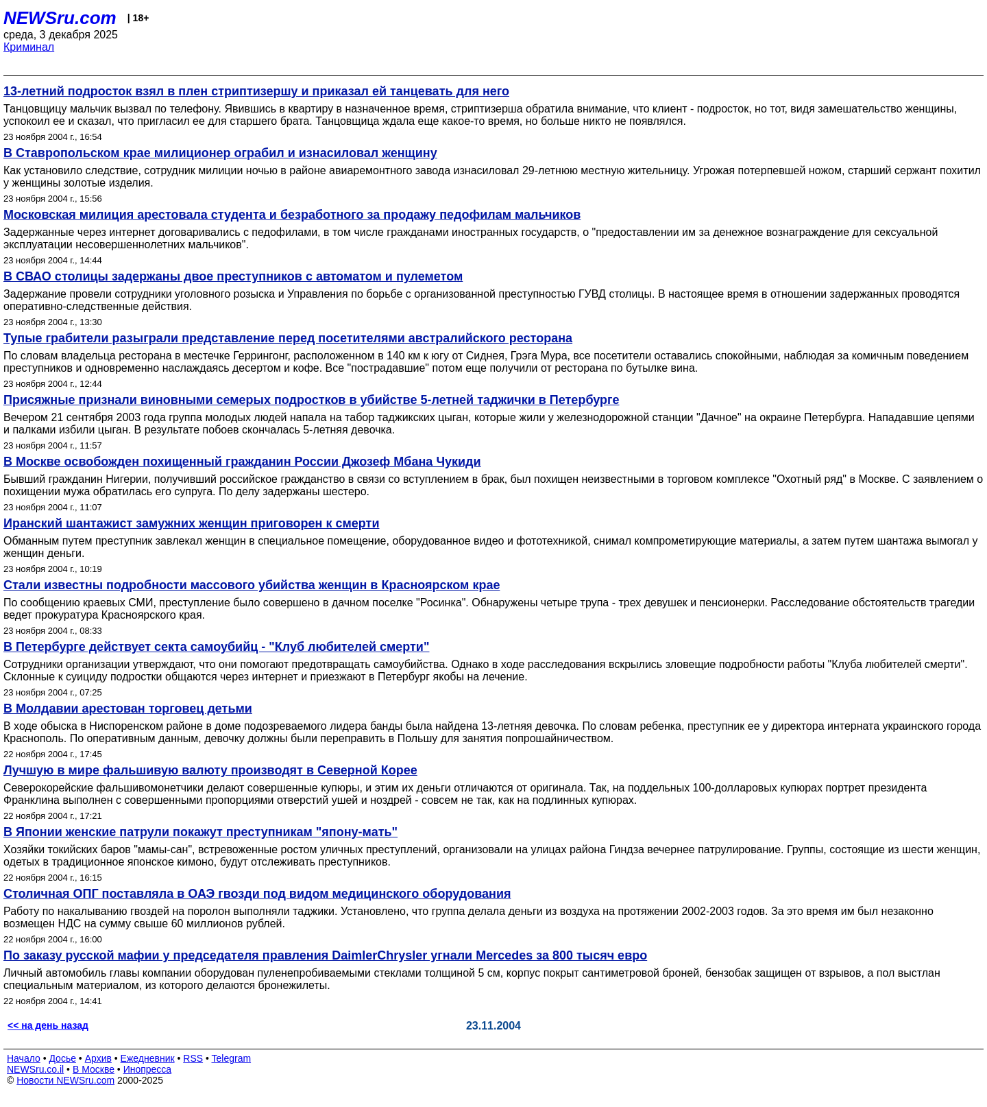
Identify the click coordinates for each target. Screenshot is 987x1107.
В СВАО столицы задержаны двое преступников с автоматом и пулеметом (233, 276)
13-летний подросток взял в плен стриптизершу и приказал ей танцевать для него (256, 91)
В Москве (93, 1069)
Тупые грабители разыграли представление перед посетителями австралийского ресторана (287, 338)
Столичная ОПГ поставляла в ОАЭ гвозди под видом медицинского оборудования (257, 894)
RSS (193, 1058)
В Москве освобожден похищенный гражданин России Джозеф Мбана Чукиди (242, 461)
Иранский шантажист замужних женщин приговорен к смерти (191, 523)
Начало (23, 1058)
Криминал (28, 47)
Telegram (232, 1058)
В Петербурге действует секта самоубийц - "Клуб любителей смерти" (216, 647)
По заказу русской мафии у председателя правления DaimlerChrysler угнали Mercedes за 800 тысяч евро (325, 955)
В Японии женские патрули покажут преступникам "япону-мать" (200, 832)
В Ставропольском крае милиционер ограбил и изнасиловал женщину (220, 153)
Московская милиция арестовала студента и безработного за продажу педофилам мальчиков (292, 215)
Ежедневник (148, 1058)
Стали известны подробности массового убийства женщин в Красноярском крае (251, 585)
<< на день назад (48, 1025)
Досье (62, 1058)
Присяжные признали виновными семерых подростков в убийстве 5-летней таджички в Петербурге (311, 400)
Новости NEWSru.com (65, 1080)
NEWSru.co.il (35, 1069)
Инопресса (147, 1069)
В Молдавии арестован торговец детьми (127, 708)
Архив (98, 1058)
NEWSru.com (60, 18)
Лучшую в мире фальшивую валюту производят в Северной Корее (210, 770)
